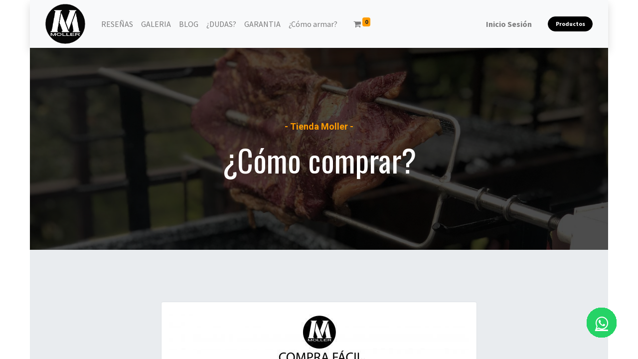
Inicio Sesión (509, 24)
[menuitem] (117, 24)
